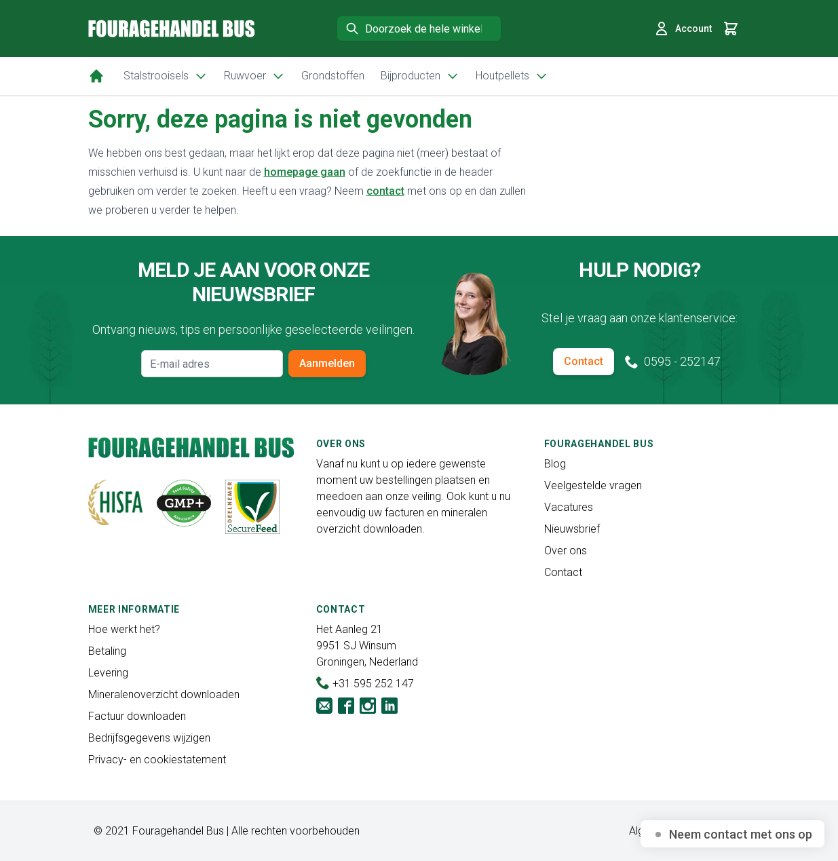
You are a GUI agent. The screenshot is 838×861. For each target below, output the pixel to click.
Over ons (565, 550)
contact (385, 191)
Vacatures (568, 507)
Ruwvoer (254, 76)
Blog (555, 463)
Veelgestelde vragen (593, 485)
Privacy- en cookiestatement (157, 759)
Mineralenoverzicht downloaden (164, 694)
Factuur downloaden (137, 716)
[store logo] (171, 28)
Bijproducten (420, 76)
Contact (583, 361)
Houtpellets (512, 76)
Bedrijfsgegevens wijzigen (149, 737)
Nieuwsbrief (572, 528)
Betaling (107, 651)
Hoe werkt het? (124, 629)
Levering (108, 672)
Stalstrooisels (165, 76)
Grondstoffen (332, 75)
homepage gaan (304, 172)
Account (682, 28)
